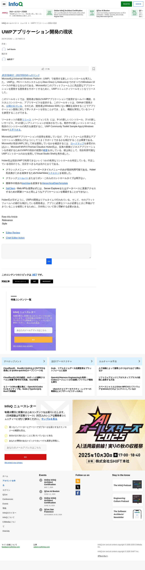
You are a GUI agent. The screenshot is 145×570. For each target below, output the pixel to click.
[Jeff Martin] (5, 49)
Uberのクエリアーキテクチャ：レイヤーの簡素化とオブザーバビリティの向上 (72, 394)
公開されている (17, 106)
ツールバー (24, 178)
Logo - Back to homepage (17, 3)
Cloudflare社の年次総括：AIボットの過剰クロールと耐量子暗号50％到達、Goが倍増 (25, 382)
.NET (35, 276)
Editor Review (14, 233)
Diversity (7, 537)
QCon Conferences (9, 503)
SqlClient (11, 188)
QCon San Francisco (49, 516)
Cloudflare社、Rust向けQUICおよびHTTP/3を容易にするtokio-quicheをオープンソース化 (25, 373)
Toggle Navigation (5, 3)
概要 (55, 150)
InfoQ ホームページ (10, 23)
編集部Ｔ (12, 59)
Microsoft (48, 283)
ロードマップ (83, 144)
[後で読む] (20, 69)
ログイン (7, 496)
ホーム (6, 482)
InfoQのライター (10, 519)
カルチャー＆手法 (109, 365)
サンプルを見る (34, 324)
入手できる (26, 130)
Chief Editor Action (16, 238)
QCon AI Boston (52, 497)
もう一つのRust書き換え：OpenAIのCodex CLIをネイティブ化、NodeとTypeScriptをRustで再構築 (24, 392)
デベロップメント (21, 283)
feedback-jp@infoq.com (12, 555)
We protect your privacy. (24, 347)
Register (125, 3)
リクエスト (61, 173)
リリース (27, 120)
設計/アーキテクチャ (63, 365)
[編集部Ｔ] (5, 59)
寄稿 (5, 514)
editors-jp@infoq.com (42, 555)
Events (6, 510)
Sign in (137, 3)
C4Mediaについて (10, 530)
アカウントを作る (10, 489)
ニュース (24, 23)
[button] (34, 341)
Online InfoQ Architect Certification (51, 488)
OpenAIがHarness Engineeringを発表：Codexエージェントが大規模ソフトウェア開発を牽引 (73, 383)
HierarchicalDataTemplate (56, 183)
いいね (11, 69)
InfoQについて (10, 523)
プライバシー (102, 564)
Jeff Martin (12, 49)
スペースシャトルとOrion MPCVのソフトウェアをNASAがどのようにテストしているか (120, 391)
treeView (27, 183)
